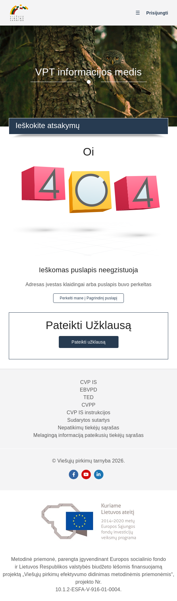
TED (88, 397)
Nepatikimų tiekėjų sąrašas (88, 427)
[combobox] (88, 126)
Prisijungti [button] (157, 12)
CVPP (88, 405)
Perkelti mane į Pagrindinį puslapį (88, 298)
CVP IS (88, 382)
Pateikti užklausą (89, 342)
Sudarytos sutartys (88, 420)
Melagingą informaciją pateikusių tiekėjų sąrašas (88, 435)
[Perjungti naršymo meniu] (139, 13)
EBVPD (88, 389)
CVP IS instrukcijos (88, 412)
